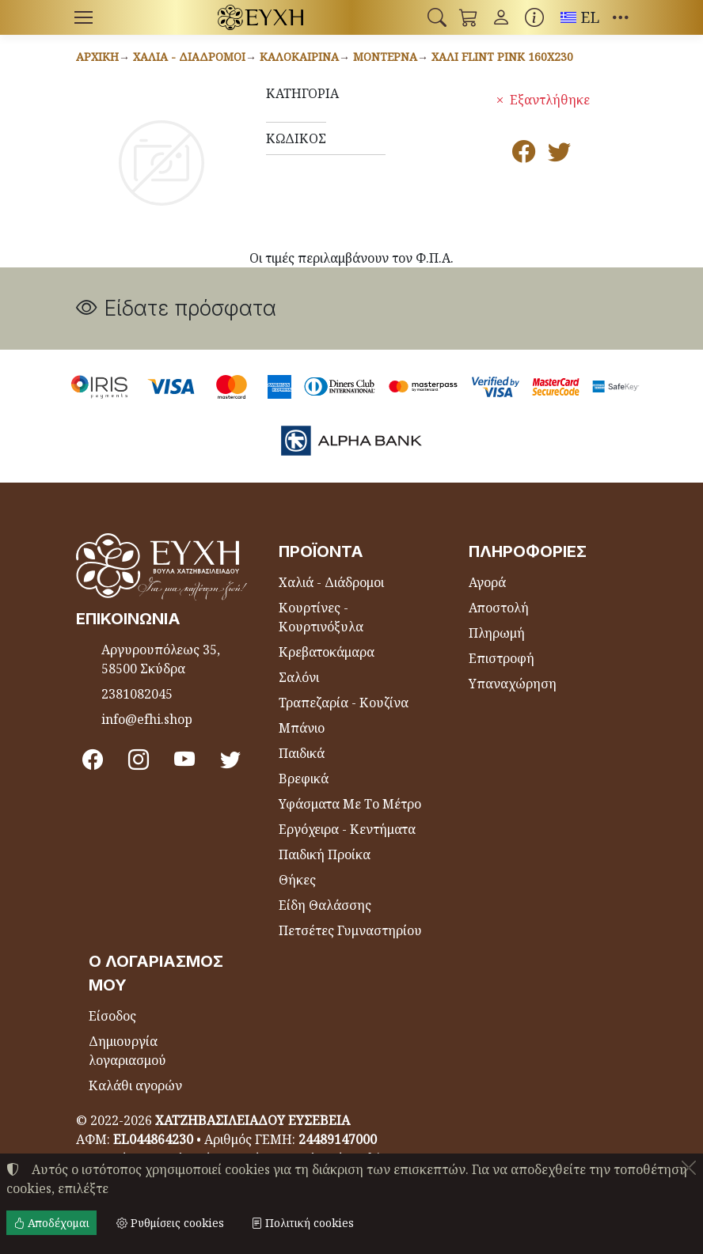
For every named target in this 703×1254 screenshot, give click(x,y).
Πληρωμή (497, 633)
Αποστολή (499, 607)
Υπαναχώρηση (513, 683)
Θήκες (297, 879)
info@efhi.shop (146, 719)
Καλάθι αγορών (135, 1085)
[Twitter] (230, 759)
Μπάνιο (302, 728)
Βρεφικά (304, 778)
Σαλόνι (299, 677)
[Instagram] (138, 759)
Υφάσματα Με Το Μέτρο (350, 804)
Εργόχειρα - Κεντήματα (347, 829)
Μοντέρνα (385, 56)
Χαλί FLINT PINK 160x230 (502, 56)
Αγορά (487, 582)
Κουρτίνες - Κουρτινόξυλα (321, 617)
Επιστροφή (501, 658)
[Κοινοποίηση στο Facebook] (523, 155)
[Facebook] (92, 759)
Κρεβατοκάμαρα (326, 652)
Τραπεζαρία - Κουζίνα (343, 702)
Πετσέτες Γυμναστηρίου (350, 930)
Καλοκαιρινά (299, 56)
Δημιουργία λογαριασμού (127, 1050)
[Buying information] (534, 17)
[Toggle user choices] (501, 17)
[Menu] (83, 17)
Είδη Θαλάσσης (325, 905)
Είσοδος (112, 1016)
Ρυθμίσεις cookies (170, 1222)
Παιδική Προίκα (324, 854)
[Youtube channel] (184, 759)
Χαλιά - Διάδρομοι (189, 56)
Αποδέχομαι (51, 1222)
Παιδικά (302, 753)
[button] (437, 17)
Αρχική (97, 56)
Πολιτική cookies (302, 1222)
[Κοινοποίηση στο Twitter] (559, 155)
